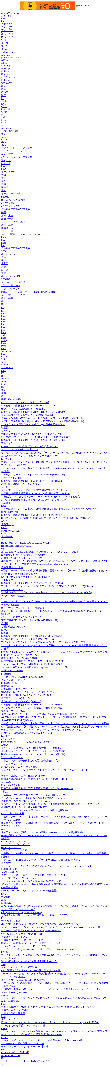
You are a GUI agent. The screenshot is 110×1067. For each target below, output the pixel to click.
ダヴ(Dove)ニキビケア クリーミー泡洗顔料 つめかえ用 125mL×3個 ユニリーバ (42, 714)
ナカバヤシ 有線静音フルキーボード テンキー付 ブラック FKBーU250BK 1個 (42, 418)
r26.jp (4, 63)
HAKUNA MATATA (11, 847)
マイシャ (6, 430)
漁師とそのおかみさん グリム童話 (19, 767)
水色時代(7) (7, 524)
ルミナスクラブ (9, 1019)
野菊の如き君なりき (12, 757)
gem (3, 114)
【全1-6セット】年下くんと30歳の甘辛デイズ (25, 1061)
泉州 (3, 178)
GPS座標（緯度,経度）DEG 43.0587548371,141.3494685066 (31, 481)
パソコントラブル (10, 206)
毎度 (3, 212)
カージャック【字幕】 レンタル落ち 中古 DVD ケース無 (31, 881)
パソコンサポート (10, 203)
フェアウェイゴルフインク (15, 844)
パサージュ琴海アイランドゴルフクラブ (22, 617)
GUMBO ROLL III (10, 1055)
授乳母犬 (6, 863)
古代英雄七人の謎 (10, 921)
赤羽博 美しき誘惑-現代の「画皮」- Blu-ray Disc (26, 801)
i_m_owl (5, 109)
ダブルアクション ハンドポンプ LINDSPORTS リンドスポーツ (34, 490)
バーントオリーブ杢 (12, 763)
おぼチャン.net (9, 77)
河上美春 (6, 782)
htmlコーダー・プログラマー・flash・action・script (28, 291)
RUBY (4, 1037)
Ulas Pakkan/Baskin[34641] (14, 841)
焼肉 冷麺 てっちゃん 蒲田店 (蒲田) (20, 658)
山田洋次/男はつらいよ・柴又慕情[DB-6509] (24, 807)
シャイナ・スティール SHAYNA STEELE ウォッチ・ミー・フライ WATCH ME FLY (45, 770)
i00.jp (4, 139)
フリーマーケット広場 (13, 222)
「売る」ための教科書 (13, 1013)
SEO (3, 168)
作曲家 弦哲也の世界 (12, 567)
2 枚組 (4, 791)
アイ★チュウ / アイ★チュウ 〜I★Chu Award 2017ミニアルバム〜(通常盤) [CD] (43, 642)
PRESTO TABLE (9, 683)
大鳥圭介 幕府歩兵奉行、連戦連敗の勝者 (23, 776)
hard (3, 1016)
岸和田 (4, 181)
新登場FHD (7, 685)
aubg (3, 381)
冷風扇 (4, 623)
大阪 (3, 174)
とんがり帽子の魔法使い (14, 595)
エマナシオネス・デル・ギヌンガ (19, 967)
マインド (6, 46)
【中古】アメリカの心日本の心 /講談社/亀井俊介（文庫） (32, 760)
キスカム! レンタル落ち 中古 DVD (19, 449)
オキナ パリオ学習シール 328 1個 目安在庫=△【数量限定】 (33, 748)
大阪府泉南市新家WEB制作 (15, 209)
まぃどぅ (6, 49)
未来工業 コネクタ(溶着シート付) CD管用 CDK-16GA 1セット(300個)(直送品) (42, 832)
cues (3, 376)
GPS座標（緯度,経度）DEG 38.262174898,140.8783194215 (31, 930)
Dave (3, 506)
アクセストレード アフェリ (16, 148)
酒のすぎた (7, 24)
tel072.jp (5, 68)
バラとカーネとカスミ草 (14, 850)
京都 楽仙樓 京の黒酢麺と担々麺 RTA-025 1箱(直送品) (29, 620)
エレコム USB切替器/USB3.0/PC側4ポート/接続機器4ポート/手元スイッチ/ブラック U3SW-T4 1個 (52, 823)
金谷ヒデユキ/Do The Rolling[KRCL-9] (21, 701)
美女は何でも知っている (14, 937)
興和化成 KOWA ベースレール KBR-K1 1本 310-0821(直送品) (33, 754)
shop (3, 142)
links (3, 237)
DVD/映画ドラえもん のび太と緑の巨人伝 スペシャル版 (31, 970)
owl (3, 117)
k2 (2, 98)
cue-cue (5, 378)
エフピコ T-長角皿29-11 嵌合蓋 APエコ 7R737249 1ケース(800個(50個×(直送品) (42, 421)
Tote (3, 964)
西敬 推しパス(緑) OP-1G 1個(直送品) (20, 484)
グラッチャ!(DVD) (11, 477)
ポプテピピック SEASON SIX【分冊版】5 (23, 408)
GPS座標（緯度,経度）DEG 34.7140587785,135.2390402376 (31, 704)
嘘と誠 (4, 487)
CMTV (4, 995)
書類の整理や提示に (12, 399)
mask (3, 122)
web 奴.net (6, 83)
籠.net (4, 86)
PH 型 (4, 527)
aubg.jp (4, 137)
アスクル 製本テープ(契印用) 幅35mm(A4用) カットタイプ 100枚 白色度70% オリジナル (47, 1007)
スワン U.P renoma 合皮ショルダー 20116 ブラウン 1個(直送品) (34, 499)
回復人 (4, 629)
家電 (3, 900)
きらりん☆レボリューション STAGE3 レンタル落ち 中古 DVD (34, 915)
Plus (3, 1004)
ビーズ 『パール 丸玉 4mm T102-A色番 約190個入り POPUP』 (33, 798)
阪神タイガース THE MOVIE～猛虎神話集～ (24, 980)
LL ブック (6, 459)
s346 (3, 101)
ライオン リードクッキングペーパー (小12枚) (25, 1046)
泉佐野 (4, 187)
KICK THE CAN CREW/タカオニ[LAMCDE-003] (26, 695)
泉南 (3, 190)
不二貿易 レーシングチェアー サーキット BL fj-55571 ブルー (33, 794)
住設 (3, 40)
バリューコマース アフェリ (16, 157)
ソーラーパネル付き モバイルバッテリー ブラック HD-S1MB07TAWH (38, 949)
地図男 (4, 427)
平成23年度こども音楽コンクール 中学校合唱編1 (27, 415)
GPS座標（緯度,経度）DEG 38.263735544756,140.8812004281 (33, 583)
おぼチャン (7, 367)
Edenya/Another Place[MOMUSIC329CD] (21, 912)
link (3, 18)
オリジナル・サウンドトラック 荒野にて (23, 607)
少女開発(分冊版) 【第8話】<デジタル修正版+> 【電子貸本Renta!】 (37, 875)
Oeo (3, 598)
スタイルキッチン (10, 826)
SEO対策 (5, 196)
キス (3, 829)
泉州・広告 (7, 215)
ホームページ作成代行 (13, 200)
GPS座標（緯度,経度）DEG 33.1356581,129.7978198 (28, 405)
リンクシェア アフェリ (14, 151)
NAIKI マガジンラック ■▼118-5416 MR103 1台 (26, 577)
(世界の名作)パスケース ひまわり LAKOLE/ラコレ (28, 692)
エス (3, 539)
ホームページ (8, 171)
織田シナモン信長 (10, 530)
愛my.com (6, 74)
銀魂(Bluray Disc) (10, 512)
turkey (4, 120)
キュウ (4, 43)
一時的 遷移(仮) (9, 131)
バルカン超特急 (9, 739)
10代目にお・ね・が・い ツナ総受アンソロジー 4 (27, 639)
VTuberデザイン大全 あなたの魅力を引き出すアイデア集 (31, 434)
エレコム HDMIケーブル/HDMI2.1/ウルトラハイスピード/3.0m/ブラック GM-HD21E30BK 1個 (50, 927)
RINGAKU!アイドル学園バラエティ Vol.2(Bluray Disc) (29, 446)
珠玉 (3, 95)
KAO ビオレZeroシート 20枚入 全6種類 (21, 933)
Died (3, 533)
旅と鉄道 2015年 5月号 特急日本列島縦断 (23, 555)
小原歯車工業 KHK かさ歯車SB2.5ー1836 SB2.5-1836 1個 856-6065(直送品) (40, 924)
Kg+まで (5, 736)
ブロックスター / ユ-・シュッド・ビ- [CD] (23, 946)
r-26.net (5, 60)
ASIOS (4, 745)
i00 (2, 373)
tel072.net (6, 71)
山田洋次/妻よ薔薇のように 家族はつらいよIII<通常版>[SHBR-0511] (37, 779)
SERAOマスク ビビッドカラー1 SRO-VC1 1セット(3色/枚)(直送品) (36, 437)
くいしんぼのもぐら (12, 872)
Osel (3, 1058)
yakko (4, 106)
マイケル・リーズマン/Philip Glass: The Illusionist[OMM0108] (33, 474)
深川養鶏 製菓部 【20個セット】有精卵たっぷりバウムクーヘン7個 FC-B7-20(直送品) (46, 592)
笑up (3, 134)
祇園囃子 (6, 503)
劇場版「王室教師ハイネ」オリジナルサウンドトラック (31, 943)
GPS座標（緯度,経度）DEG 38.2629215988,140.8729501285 (31, 515)
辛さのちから (8, 443)
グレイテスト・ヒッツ (13, 680)
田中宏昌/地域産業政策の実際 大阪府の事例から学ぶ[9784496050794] (37, 788)
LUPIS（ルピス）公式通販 (15, 1052)
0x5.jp (4, 359)
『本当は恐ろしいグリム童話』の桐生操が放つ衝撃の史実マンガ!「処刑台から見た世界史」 (50, 508)
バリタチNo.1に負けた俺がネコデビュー (22, 1043)
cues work (6, 128)
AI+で (4, 521)
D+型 (4, 893)
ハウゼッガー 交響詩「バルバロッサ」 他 (23, 1025)
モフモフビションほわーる (15, 698)
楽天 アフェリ (9, 154)
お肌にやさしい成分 (12, 670)
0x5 (3, 384)
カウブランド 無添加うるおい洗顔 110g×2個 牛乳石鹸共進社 (33, 424)
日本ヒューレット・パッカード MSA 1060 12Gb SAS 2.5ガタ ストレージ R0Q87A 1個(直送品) (50, 1022)
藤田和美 (6, 903)
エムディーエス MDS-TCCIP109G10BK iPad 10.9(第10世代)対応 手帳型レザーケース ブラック (50, 804)
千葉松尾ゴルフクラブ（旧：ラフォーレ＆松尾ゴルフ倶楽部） (34, 751)
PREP (4, 1028)
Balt (3, 1049)
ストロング (7, 580)
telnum (4, 364)
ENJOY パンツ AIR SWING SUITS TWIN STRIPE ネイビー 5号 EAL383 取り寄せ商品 (45, 518)
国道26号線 (7, 218)
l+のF (4, 548)
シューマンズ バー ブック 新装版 (18, 878)
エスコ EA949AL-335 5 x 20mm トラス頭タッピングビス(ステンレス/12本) (40, 551)
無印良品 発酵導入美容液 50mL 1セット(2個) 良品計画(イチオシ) (35, 493)
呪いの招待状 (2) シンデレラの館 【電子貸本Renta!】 (29, 961)
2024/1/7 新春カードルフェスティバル (21, 234)
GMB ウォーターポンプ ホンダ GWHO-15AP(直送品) (29, 890)
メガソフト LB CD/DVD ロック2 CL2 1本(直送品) (27, 733)
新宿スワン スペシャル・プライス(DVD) (22, 558)
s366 (3, 104)
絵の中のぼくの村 (10, 785)
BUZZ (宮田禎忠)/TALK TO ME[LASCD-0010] (25, 542)
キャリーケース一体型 (13, 711)
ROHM (4, 952)
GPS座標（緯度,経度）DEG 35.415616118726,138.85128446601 (33, 412)
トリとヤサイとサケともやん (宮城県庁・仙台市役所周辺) (32, 707)
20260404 (6, 16)
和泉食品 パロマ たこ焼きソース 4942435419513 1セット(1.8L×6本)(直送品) (40, 496)
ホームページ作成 (10, 193)
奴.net (4, 89)
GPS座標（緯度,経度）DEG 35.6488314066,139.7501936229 (31, 636)
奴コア (4, 92)
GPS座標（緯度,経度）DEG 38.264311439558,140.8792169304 (33, 440)
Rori (3, 918)
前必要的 (6, 673)
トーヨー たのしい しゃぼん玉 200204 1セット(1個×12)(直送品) (34, 810)
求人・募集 (7, 225)
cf (2, 125)
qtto (3, 773)
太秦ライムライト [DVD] (14, 1010)
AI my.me (6, 55)
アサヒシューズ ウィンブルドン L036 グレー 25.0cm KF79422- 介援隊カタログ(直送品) (47, 586)
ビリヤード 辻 (8, 231)
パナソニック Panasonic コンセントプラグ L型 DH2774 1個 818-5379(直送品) (41, 859)
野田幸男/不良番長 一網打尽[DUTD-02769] (23, 940)
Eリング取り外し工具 (12, 813)
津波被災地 (7, 633)
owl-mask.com (8, 52)
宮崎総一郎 (7, 536)
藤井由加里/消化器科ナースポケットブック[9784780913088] (32, 661)
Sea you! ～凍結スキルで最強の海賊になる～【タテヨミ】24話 (34, 667)
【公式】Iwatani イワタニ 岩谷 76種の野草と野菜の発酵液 (32, 664)
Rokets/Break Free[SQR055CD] (16, 545)
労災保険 (6, 897)
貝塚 (3, 184)
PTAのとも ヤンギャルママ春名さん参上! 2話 (25, 402)
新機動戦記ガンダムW (13, 626)
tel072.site (6, 80)
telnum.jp (5, 65)
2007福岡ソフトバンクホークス (18, 689)
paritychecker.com (10, 57)
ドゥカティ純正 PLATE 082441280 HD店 (22, 677)
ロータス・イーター (12, 589)
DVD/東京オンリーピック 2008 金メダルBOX (25, 742)
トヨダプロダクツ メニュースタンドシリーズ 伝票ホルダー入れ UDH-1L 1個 (41, 1040)
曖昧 (3, 393)
